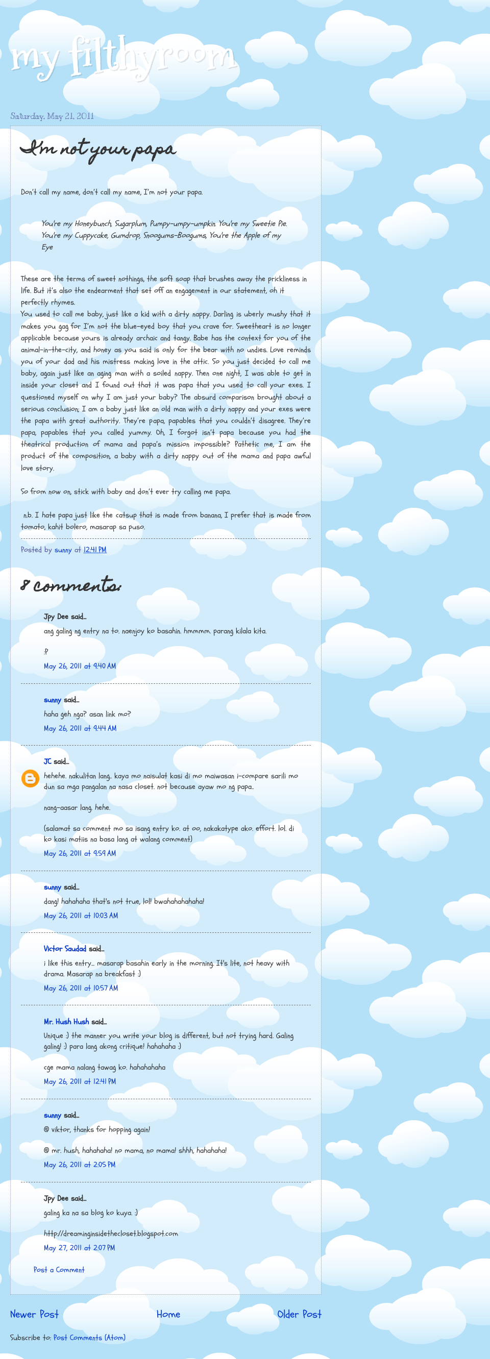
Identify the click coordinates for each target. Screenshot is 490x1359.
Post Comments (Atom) (90, 1337)
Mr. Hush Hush (66, 1022)
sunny (52, 700)
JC (47, 761)
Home (168, 1314)
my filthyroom (123, 55)
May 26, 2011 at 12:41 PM (80, 1081)
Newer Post (34, 1314)
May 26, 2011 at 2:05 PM (80, 1164)
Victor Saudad (65, 949)
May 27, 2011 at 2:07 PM (79, 1248)
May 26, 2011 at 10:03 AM (81, 915)
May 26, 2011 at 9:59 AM (80, 853)
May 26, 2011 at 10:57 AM (81, 988)
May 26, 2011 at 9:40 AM (80, 666)
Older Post (300, 1314)
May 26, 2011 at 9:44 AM (80, 728)
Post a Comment (59, 1270)
